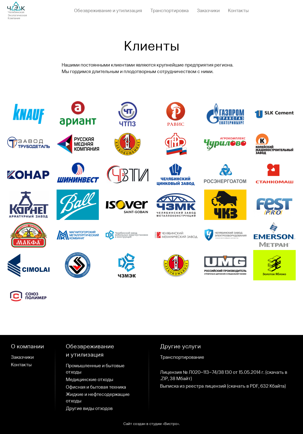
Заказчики (208, 10)
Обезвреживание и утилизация (108, 10)
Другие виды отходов (89, 408)
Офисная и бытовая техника (96, 387)
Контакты (238, 10)
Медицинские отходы (89, 379)
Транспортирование (182, 357)
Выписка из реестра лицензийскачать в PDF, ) (223, 386)
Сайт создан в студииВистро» (151, 424)
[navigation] (161, 11)
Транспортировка (169, 10)
